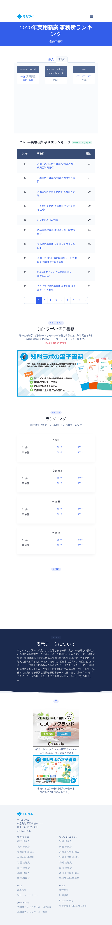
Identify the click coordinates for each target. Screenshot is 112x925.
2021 (90, 76)
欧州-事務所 (65, 867)
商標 (31, 80)
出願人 (50, 59)
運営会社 (63, 890)
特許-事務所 (23, 846)
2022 (84, 76)
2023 (77, 76)
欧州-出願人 (65, 862)
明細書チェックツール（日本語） (34, 907)
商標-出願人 (23, 873)
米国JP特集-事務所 (69, 857)
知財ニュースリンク (27, 895)
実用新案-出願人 (25, 852)
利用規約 (63, 895)
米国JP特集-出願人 (69, 852)
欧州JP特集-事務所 (69, 878)
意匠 (25, 80)
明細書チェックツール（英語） (33, 912)
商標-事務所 (23, 878)
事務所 (61, 59)
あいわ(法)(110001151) (48, 219)
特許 (23, 76)
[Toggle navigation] (91, 16)
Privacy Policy (66, 900)
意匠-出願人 (23, 862)
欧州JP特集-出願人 (69, 873)
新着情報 (21, 890)
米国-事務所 (65, 846)
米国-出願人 (65, 841)
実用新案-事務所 (25, 857)
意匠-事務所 (23, 867)
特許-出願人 (23, 841)
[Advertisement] (56, 107)
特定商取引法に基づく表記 (73, 905)
